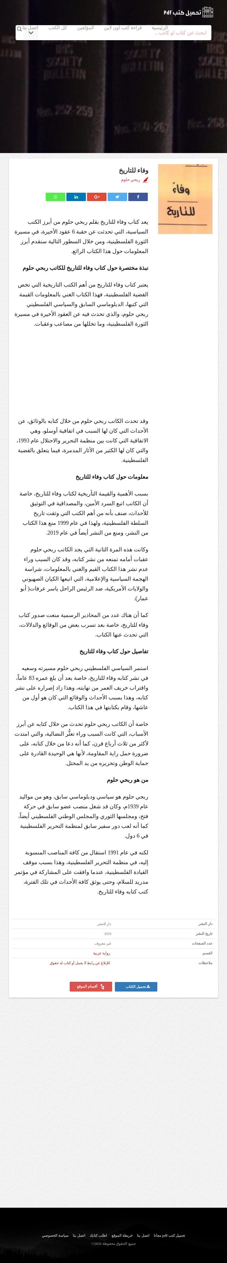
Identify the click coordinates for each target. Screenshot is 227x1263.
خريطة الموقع (122, 1235)
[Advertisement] (114, 90)
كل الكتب (57, 27)
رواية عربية (101, 953)
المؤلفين (85, 27)
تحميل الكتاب (138, 987)
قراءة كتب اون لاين (123, 27)
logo (188, 12)
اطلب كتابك (98, 1235)
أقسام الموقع (91, 986)
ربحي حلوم (130, 179)
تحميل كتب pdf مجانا (169, 1235)
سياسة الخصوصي (55, 1235)
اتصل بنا (30, 27)
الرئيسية (160, 27)
